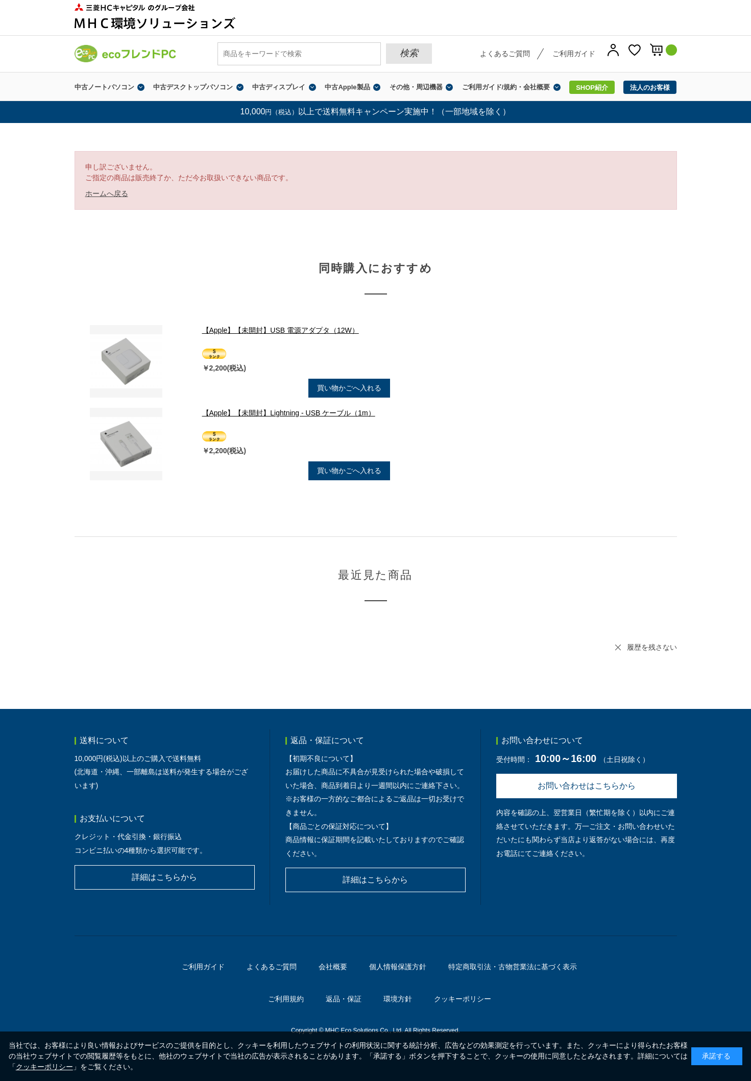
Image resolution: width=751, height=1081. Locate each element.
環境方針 (397, 999)
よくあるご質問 (505, 54)
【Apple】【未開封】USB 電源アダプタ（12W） (280, 330)
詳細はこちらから (164, 877)
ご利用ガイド (573, 54)
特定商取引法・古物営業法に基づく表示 (512, 967)
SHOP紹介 (592, 87)
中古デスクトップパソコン (193, 87)
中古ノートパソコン (104, 87)
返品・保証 (343, 999)
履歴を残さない (652, 647)
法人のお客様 (650, 87)
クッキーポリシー (462, 999)
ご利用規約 (286, 999)
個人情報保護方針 (397, 967)
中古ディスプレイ (278, 87)
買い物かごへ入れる (349, 388)
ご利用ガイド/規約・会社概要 (506, 87)
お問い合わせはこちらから (587, 785)
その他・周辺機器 (416, 87)
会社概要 (333, 967)
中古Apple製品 (347, 87)
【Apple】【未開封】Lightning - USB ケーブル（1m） (288, 413)
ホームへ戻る (106, 193)
